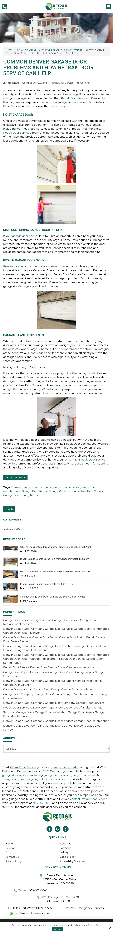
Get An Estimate (15, 477)
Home (9, 49)
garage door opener (25, 236)
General (85, 82)
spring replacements (16, 779)
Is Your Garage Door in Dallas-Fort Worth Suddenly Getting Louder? (54, 559)
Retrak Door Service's (17, 132)
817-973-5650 (45, 908)
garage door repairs (56, 775)
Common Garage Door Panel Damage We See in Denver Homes (52, 596)
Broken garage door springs (21, 266)
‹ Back (9, 509)
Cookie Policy (95, 925)
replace (37, 357)
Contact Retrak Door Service (86, 459)
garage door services (16, 775)
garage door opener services (50, 779)
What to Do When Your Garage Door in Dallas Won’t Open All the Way (55, 571)
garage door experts (64, 767)
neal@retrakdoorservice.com (33, 913)
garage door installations (87, 775)
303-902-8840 (42, 803)
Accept (57, 929)
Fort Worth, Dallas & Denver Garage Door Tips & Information (49, 49)
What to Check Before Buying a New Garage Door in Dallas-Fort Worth (56, 547)
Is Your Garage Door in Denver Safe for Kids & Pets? (47, 584)
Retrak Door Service (62, 82)
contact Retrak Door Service (88, 799)
